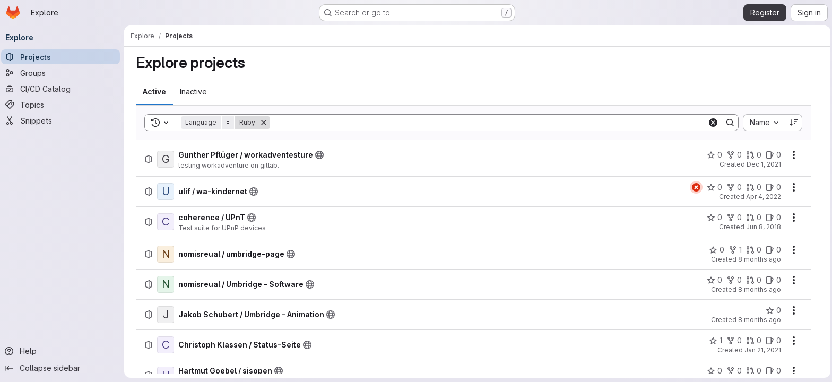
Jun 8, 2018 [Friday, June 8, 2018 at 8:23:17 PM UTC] (764, 227)
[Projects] (63, 56)
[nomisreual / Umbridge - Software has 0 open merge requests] (754, 280)
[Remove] (264, 122)
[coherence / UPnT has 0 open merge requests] (754, 217)
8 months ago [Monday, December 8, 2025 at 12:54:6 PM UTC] (760, 289)
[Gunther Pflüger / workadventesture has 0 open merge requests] (754, 155)
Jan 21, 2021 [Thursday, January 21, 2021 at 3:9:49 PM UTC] (763, 350)
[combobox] (764, 122)
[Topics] (63, 104)
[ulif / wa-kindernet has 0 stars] (715, 187)
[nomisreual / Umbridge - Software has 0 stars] (715, 280)
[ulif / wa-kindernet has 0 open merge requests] (754, 187)
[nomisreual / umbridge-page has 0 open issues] (774, 250)
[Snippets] (63, 120)
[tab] (155, 92)
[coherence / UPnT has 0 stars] (715, 217)
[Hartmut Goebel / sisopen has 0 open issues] (774, 371)
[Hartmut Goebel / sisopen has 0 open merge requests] (754, 371)
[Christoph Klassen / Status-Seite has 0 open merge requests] (754, 340)
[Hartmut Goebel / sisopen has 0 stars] (715, 371)
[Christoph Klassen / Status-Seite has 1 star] (716, 340)
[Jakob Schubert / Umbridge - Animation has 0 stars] (774, 310)
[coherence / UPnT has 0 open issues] (774, 217)
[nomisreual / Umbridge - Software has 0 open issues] (774, 280)
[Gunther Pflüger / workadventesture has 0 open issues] (774, 155)
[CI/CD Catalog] (63, 88)
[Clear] (713, 122)
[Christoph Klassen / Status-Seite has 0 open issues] (774, 340)
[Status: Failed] (696, 187)
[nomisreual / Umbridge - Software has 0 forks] (734, 280)
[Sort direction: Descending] (794, 122)
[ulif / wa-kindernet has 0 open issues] (774, 187)
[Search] (489, 122)
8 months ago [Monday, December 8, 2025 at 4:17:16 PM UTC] (760, 259)
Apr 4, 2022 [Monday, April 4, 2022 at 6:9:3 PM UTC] (764, 197)
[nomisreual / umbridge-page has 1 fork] (735, 250)
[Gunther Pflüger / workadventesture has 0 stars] (715, 155)
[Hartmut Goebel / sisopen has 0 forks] (734, 371)
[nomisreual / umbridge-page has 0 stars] (717, 250)
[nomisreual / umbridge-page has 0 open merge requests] (754, 250)
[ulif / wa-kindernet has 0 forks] (734, 187)
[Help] (63, 351)
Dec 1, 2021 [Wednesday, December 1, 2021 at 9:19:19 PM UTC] (764, 164)
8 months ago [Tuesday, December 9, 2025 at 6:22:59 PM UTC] (760, 320)
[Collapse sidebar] (63, 368)
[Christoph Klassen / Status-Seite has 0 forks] (734, 340)
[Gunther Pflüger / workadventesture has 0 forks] (734, 155)
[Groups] (63, 72)
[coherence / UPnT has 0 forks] (734, 217)
